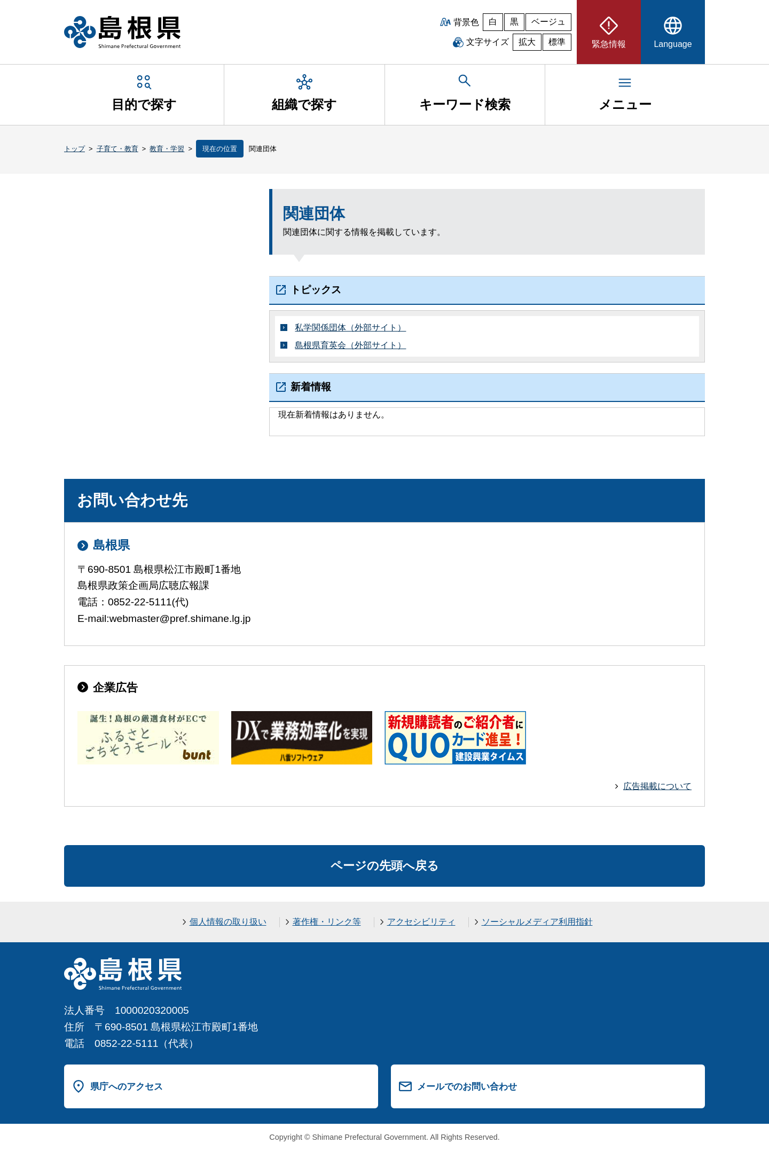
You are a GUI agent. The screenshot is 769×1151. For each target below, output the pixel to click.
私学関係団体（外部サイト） (350, 327)
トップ (74, 149)
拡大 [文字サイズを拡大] (527, 41)
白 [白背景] (493, 21)
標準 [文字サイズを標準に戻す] (557, 41)
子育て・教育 (117, 149)
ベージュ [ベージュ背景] (548, 21)
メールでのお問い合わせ (467, 1086)
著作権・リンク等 (327, 921)
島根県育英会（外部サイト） (350, 345)
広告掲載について (657, 786)
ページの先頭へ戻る (385, 865)
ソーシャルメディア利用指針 (537, 921)
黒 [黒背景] (514, 21)
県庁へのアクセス (126, 1086)
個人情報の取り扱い (228, 921)
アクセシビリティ (421, 921)
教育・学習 (167, 149)
